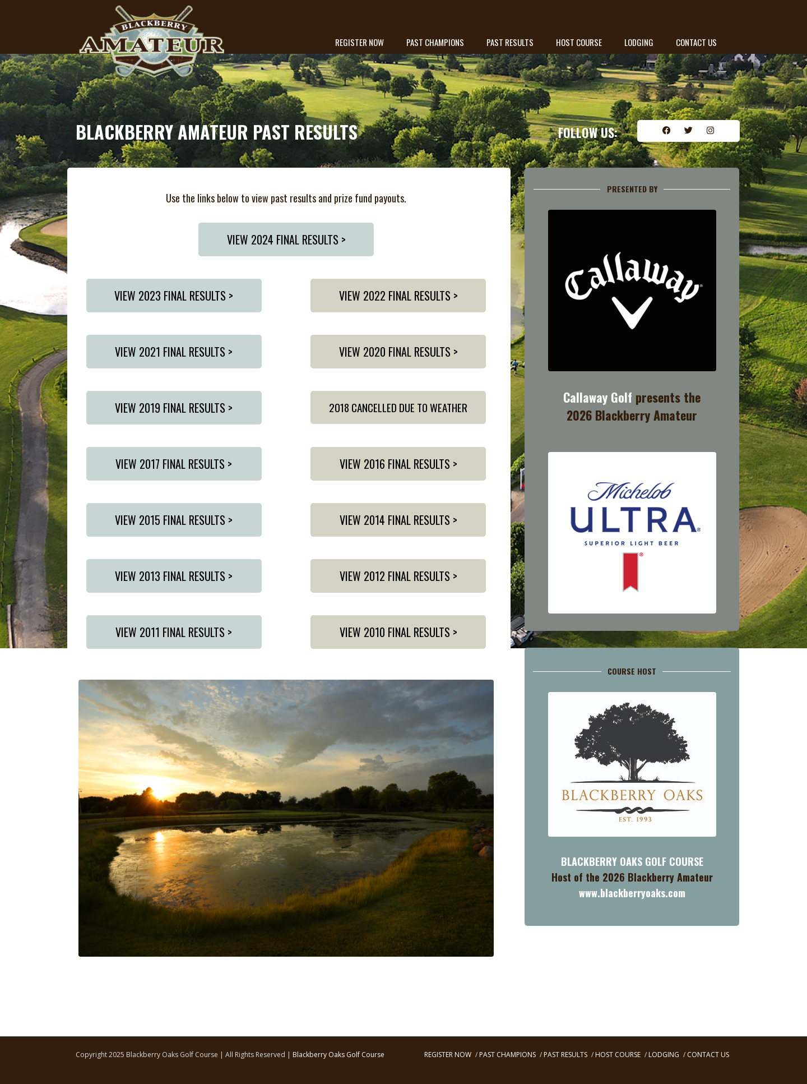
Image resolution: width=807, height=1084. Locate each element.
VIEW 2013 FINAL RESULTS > (174, 576)
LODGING (638, 42)
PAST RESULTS (510, 42)
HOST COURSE (579, 42)
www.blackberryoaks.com (632, 892)
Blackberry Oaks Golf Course (338, 1054)
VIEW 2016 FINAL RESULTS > (398, 463)
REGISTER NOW (359, 42)
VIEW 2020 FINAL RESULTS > (398, 351)
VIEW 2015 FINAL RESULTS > (174, 519)
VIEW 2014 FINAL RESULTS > (398, 519)
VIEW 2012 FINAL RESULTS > (398, 576)
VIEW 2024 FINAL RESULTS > (286, 239)
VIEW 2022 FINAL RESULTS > (398, 295)
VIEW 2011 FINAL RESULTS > (173, 632)
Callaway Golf (597, 397)
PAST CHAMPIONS (435, 42)
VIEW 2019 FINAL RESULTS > (174, 407)
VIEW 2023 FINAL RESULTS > (173, 295)
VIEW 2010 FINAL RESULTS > (398, 632)
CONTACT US (696, 42)
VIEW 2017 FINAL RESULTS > (173, 463)
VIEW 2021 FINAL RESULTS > (174, 351)
